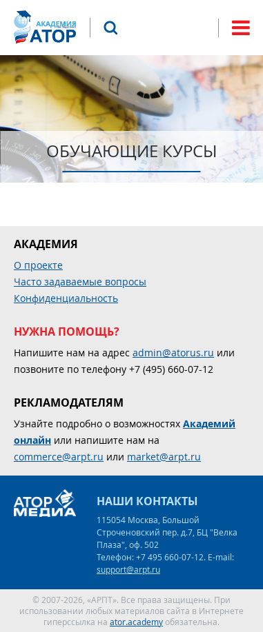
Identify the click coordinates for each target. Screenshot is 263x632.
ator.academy (136, 621)
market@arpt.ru (164, 456)
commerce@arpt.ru (59, 456)
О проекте (38, 265)
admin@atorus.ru (173, 352)
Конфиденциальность (66, 298)
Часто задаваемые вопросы (80, 281)
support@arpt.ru (128, 569)
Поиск (110, 27)
